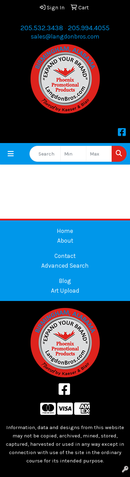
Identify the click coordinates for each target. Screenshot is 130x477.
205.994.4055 (89, 28)
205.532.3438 (41, 28)
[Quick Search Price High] (99, 154)
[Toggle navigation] (10, 154)
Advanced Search (65, 265)
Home (65, 230)
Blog (65, 280)
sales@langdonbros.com (65, 36)
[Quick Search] (45, 154)
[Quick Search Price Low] (73, 154)
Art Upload (65, 290)
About (65, 240)
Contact (65, 255)
